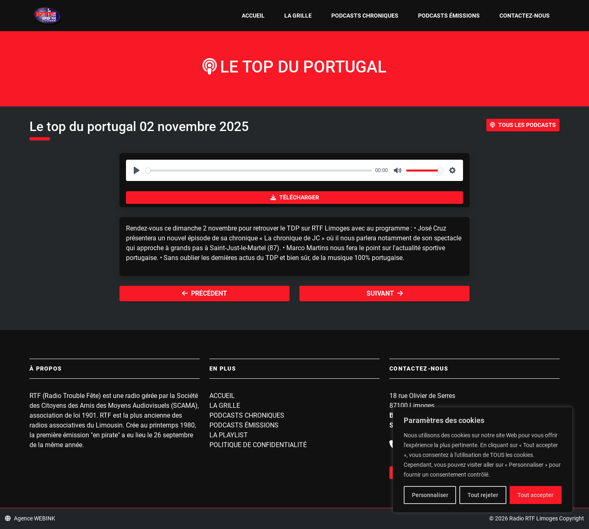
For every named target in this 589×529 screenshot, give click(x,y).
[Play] (136, 170)
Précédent (204, 293)
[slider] (258, 170)
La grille (298, 15)
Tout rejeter (483, 495)
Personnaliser (430, 495)
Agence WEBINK (30, 518)
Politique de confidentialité (258, 445)
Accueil (253, 15)
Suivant (384, 293)
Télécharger (294, 197)
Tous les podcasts (523, 125)
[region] (483, 460)
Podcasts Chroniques (364, 15)
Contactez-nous (524, 15)
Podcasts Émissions (449, 15)
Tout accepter (535, 495)
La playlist (228, 435)
